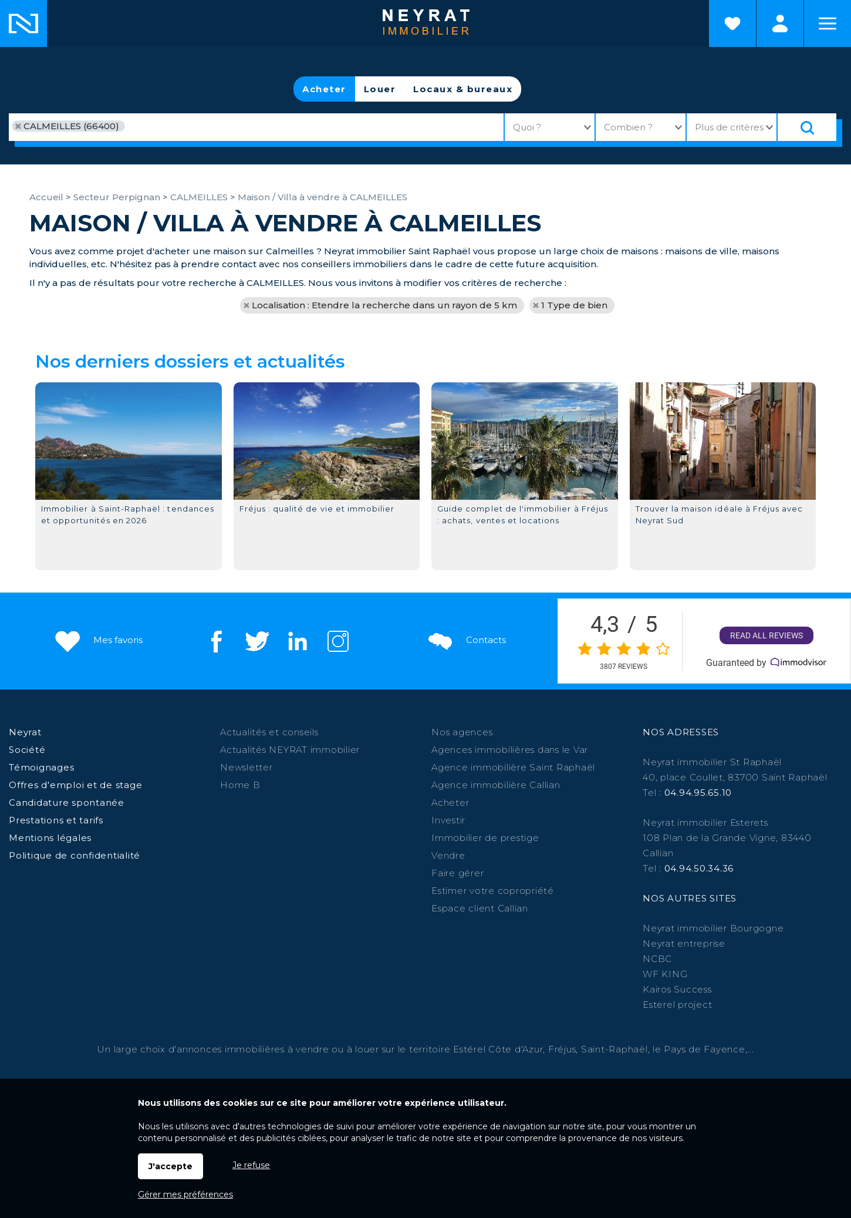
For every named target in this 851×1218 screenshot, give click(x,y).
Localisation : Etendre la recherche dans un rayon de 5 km (384, 305)
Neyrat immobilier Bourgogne (713, 928)
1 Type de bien (574, 305)
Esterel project (677, 1004)
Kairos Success (677, 989)
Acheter (324, 89)
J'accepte (170, 1166)
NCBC (657, 958)
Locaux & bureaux (462, 89)
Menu (827, 23)
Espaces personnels (780, 23)
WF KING (665, 974)
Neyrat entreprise (684, 943)
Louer (380, 89)
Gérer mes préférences (185, 1194)
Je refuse (251, 1165)
